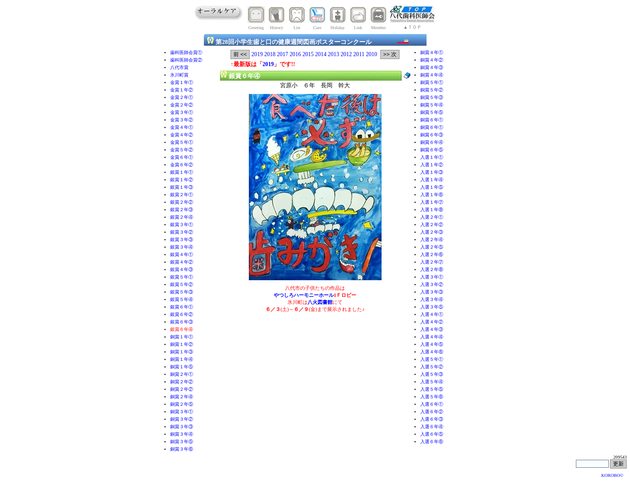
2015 (308, 54)
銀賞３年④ (181, 247)
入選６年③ (431, 419)
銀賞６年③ (181, 322)
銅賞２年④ (181, 397)
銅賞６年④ (431, 142)
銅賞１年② (181, 344)
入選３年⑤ (431, 307)
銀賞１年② (181, 180)
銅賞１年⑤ (181, 367)
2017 (282, 54)
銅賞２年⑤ (181, 404)
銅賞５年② (431, 90)
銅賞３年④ (181, 434)
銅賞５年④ (431, 105)
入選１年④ (431, 180)
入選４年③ (431, 329)
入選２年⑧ (431, 269)
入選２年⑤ (431, 247)
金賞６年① (181, 157)
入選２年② (431, 224)
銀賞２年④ (181, 217)
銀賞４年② (181, 262)
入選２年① (431, 217)
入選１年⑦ (431, 202)
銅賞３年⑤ (181, 441)
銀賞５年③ (181, 292)
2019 (257, 54)
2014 (320, 54)
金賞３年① (181, 112)
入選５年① (431, 359)
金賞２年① (181, 97)
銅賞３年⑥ (181, 449)
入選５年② (431, 367)
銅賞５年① (431, 82)
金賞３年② (181, 120)
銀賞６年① (181, 307)
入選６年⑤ (431, 434)
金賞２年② (181, 105)
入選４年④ (431, 337)
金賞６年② (181, 165)
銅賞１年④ (181, 359)
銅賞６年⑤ (431, 150)
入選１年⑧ (431, 209)
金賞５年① (181, 142)
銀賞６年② (181, 314)
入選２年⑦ (431, 262)
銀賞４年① (181, 254)
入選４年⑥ (431, 352)
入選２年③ (431, 232)
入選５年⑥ (431, 397)
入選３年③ (431, 292)
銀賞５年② (181, 284)
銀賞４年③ (181, 269)
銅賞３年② (181, 419)
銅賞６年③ (431, 135)
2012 (346, 54)
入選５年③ (431, 374)
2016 (295, 54)
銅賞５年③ (431, 97)
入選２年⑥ (431, 254)
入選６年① (431, 404)
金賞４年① (181, 127)
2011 (359, 54)
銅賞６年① (431, 120)
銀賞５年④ (181, 299)
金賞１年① (181, 82)
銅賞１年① (181, 337)
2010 (371, 54)
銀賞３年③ (181, 239)
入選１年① (431, 157)
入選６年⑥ (431, 441)
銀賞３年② (181, 232)
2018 (269, 54)
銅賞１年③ (181, 352)
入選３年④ (431, 299)
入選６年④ (431, 426)
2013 (333, 54)
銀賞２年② (181, 202)
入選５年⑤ (431, 389)
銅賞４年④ (431, 75)
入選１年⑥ (431, 194)
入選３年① (431, 277)
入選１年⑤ (431, 187)
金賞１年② (181, 90)
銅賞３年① (181, 411)
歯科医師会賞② (186, 60)
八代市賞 (179, 67)
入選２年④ (431, 239)
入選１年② (431, 165)
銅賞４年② (431, 60)
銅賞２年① (181, 374)
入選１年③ (431, 172)
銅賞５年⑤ (431, 112)
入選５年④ (431, 382)
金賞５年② (181, 150)
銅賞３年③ (181, 426)
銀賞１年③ (181, 187)
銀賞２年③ (181, 209)
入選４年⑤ (431, 344)
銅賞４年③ (431, 67)
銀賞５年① (181, 277)
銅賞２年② (181, 382)
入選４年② (431, 322)
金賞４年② (181, 135)
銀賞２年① (181, 194)
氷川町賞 (179, 75)
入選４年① (431, 314)
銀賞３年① (181, 224)
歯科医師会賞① (186, 52)
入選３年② (431, 284)
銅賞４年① (431, 52)
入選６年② (431, 411)
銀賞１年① (181, 172)
